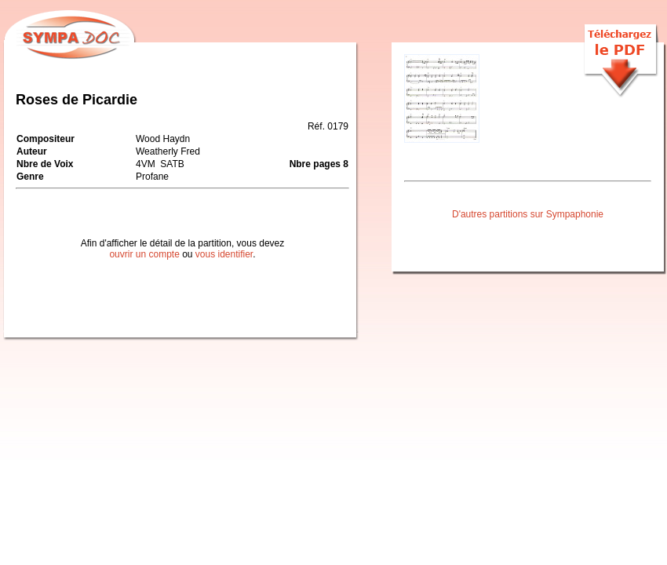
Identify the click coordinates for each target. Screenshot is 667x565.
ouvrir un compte (144, 254)
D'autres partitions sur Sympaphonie (527, 214)
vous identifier (224, 254)
